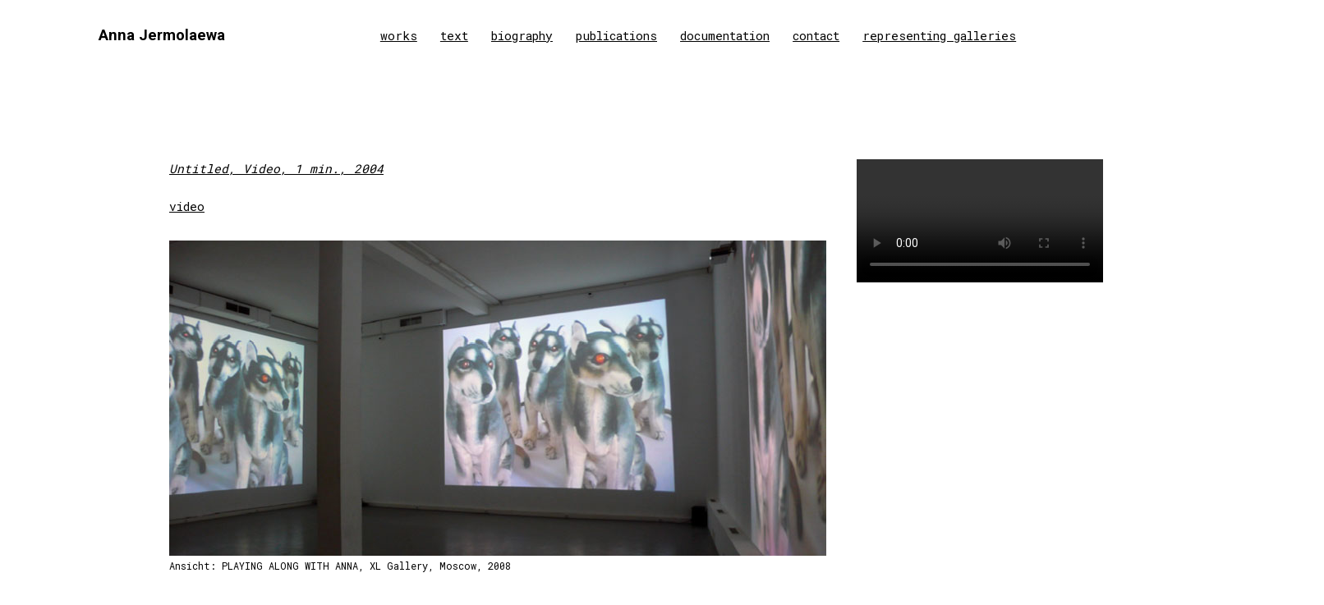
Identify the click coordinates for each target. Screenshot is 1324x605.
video (187, 206)
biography (522, 36)
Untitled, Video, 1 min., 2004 (276, 168)
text (454, 36)
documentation (725, 36)
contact (816, 36)
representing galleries (939, 36)
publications (616, 36)
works (398, 36)
